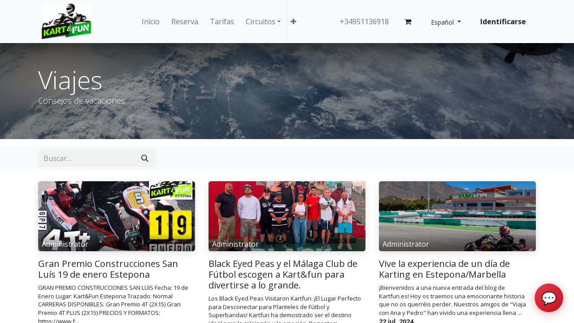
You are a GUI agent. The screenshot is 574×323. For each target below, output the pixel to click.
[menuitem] (150, 21)
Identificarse (503, 21)
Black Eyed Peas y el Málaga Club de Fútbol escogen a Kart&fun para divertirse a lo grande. (283, 274)
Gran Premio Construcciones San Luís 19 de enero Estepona (108, 269)
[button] (293, 21)
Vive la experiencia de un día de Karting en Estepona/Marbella (444, 269)
